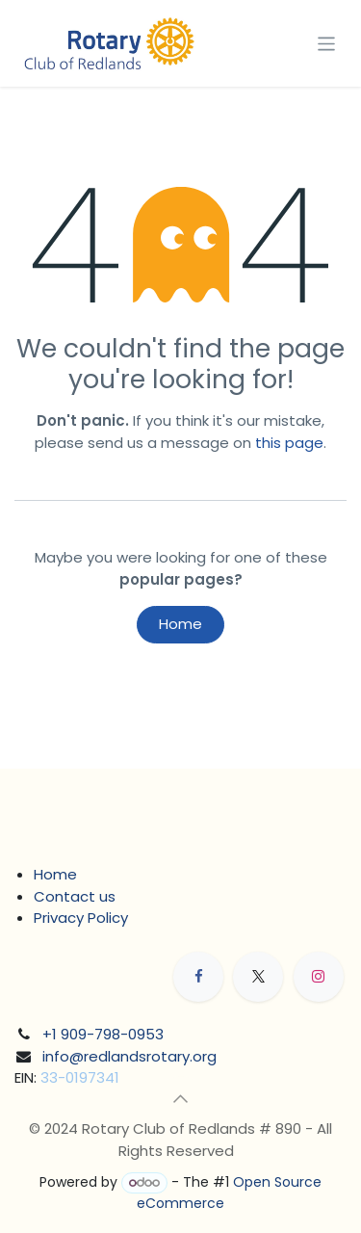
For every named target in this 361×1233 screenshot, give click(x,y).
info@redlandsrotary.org (129, 1056)
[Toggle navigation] (327, 43)
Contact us (75, 896)
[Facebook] (198, 977)
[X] (258, 977)
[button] (181, 1099)
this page (289, 443)
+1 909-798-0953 (103, 1034)
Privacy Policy (81, 917)
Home (180, 624)
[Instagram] (319, 977)
